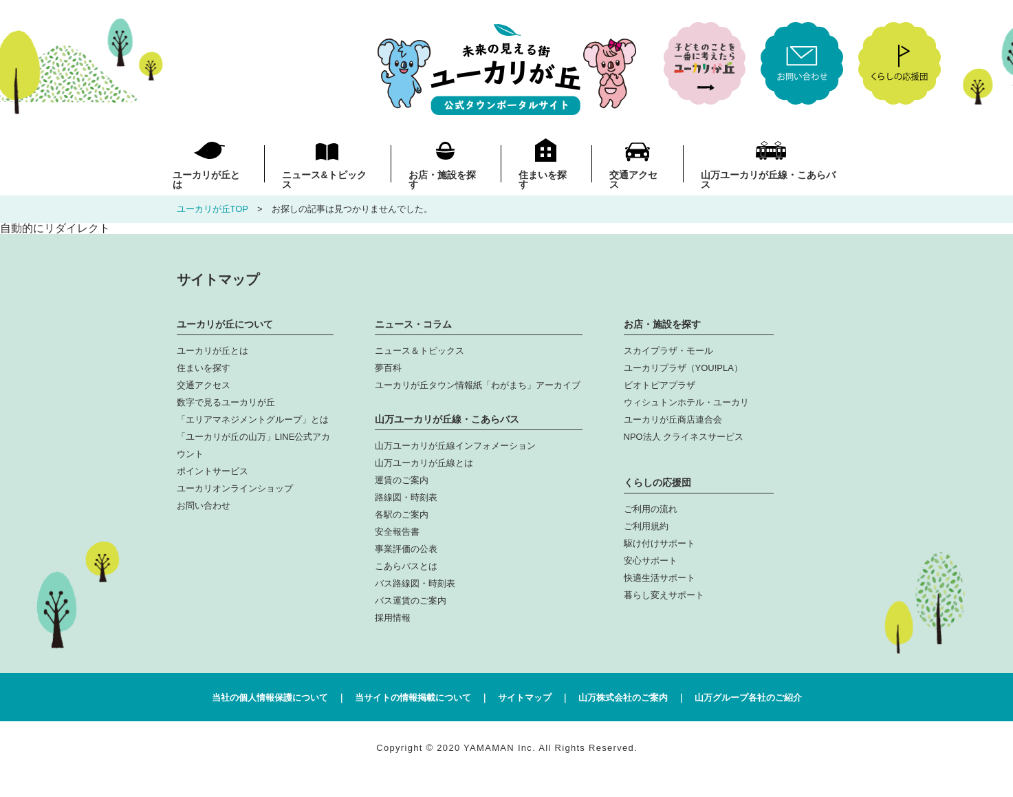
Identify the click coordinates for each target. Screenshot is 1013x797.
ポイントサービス (212, 471)
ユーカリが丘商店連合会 (673, 419)
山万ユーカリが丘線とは (424, 463)
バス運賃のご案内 (410, 600)
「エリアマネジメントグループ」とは (253, 419)
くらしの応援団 (657, 482)
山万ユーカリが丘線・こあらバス (768, 179)
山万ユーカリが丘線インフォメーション (455, 445)
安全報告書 (397, 532)
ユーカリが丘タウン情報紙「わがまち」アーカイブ (477, 385)
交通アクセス (633, 179)
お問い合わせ (203, 505)
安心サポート (650, 560)
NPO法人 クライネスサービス (684, 437)
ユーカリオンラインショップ (235, 488)
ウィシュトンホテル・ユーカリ (686, 402)
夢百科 (388, 368)
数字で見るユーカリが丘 (226, 402)
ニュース (324, 179)
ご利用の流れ (650, 509)
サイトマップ (525, 697)
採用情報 (393, 618)
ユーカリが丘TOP (213, 209)
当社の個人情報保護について (270, 697)
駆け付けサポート (659, 543)
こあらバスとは (406, 566)
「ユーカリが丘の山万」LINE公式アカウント (254, 445)
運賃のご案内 (401, 480)
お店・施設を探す (442, 179)
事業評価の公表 (406, 549)
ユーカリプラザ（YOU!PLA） (683, 368)
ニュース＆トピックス (419, 351)
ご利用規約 (646, 526)
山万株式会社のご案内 (623, 697)
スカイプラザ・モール (668, 351)
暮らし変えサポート (664, 595)
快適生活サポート (659, 578)
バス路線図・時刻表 (415, 583)
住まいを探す (543, 179)
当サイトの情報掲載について (413, 697)
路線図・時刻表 (406, 497)
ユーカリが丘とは (206, 179)
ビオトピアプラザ (659, 385)
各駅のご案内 (401, 514)
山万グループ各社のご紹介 (748, 697)
